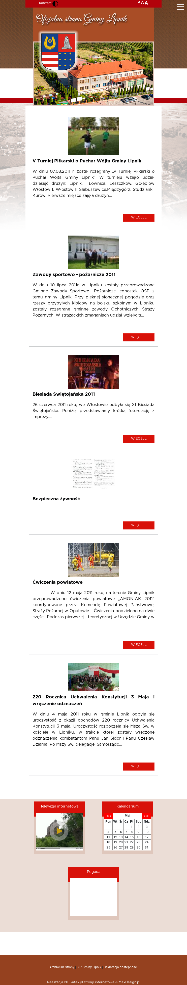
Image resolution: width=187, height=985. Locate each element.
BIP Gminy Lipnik (89, 967)
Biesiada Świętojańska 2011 (64, 394)
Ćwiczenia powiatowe (58, 582)
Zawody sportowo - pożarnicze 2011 (74, 275)
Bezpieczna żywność (56, 499)
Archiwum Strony (61, 967)
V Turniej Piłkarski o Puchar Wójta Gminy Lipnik (87, 161)
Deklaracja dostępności (121, 967)
